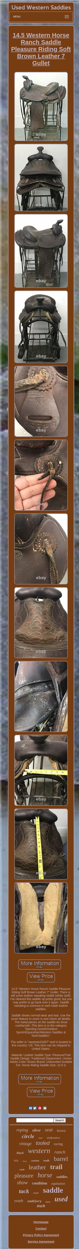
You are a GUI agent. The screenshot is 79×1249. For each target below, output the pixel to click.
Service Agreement (41, 1241)
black (20, 1153)
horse (45, 1175)
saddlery (34, 1201)
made (36, 1192)
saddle (53, 1190)
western (39, 1151)
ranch (59, 1152)
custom (35, 1160)
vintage (25, 1143)
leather (37, 1167)
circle (28, 1136)
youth (18, 1200)
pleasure (24, 1175)
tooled (43, 1143)
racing (58, 1144)
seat (49, 1129)
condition (39, 1183)
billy (16, 1160)
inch (41, 1206)
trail (56, 1167)
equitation (58, 1183)
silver (36, 1130)
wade (46, 1160)
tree (41, 1137)
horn (48, 1202)
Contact (40, 1228)
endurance (53, 1137)
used (61, 1199)
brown (61, 1130)
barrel (61, 1158)
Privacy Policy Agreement (41, 1235)
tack (24, 1191)
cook (22, 1169)
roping (22, 1129)
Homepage (41, 1222)
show (22, 1182)
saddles (61, 1177)
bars (25, 1161)
